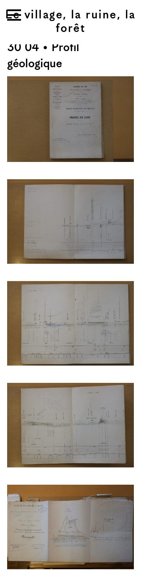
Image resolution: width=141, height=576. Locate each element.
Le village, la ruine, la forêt (70, 22)
